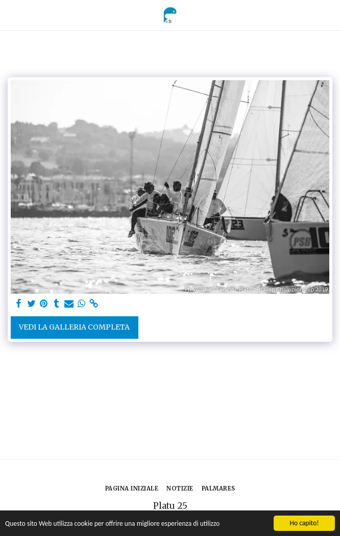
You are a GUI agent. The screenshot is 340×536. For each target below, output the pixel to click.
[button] (11, 15)
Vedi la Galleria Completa (74, 327)
